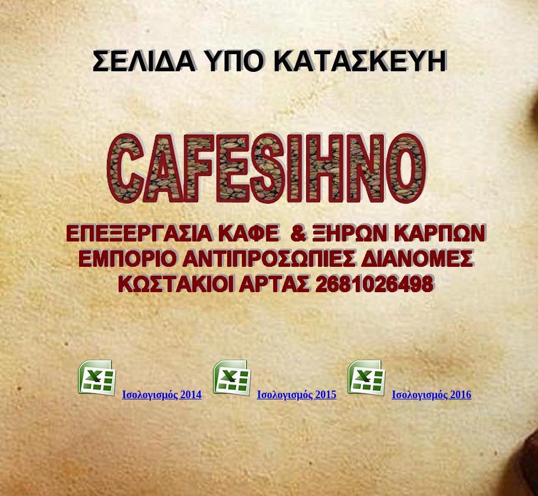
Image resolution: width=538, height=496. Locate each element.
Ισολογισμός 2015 (297, 395)
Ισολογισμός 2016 (431, 395)
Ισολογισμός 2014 (162, 395)
